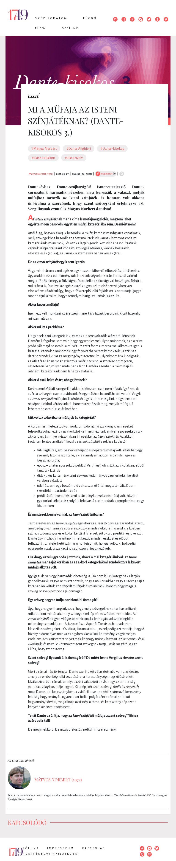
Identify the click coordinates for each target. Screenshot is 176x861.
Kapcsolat (93, 848)
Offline (70, 28)
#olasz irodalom (43, 158)
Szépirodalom (51, 18)
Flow (40, 28)
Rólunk (31, 848)
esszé (33, 95)
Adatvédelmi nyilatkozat (51, 853)
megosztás (104, 173)
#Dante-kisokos (112, 148)
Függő (90, 18)
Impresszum (60, 848)
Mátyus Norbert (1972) (41, 173)
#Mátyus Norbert (44, 148)
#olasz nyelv (74, 158)
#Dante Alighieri (78, 148)
